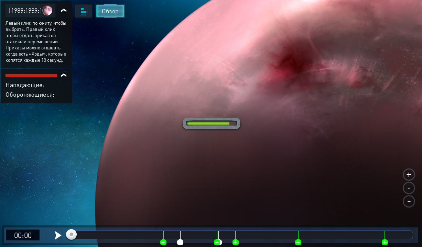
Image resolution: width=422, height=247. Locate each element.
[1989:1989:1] (26, 10)
